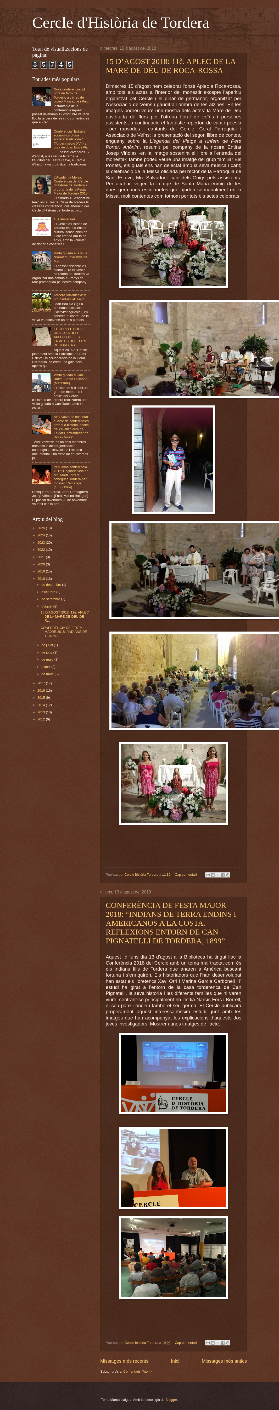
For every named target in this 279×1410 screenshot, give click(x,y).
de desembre (51, 585)
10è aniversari (64, 219)
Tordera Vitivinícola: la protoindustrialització (70, 297)
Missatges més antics (224, 1361)
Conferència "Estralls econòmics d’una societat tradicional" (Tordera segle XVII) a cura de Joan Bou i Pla (71, 139)
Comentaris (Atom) (137, 1371)
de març (47, 674)
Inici (175, 1361)
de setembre (51, 599)
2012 (41, 719)
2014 (41, 705)
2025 (41, 528)
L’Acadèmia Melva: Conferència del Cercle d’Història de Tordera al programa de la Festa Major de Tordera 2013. (71, 185)
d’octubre (48, 592)
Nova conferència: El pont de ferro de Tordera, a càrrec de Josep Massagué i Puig (71, 95)
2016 (41, 690)
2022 (41, 550)
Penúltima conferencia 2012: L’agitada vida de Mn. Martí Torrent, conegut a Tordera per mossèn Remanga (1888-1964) (71, 477)
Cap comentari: (187, 874)
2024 (41, 535)
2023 (41, 542)
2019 (41, 571)
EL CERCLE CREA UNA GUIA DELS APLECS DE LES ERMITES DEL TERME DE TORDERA (71, 337)
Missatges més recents (124, 1361)
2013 (41, 712)
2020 (41, 564)
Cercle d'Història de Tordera (120, 22)
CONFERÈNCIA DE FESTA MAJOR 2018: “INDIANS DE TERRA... (64, 632)
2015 (41, 698)
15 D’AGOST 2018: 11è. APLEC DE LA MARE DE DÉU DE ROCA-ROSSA (171, 65)
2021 (41, 557)
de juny (47, 652)
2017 (41, 683)
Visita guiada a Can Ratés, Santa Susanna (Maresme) (70, 379)
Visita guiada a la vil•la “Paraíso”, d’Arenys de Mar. (70, 257)
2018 (41, 579)
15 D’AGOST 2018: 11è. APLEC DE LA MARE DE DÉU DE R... (65, 616)
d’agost (47, 606)
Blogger (171, 1400)
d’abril (46, 667)
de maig (47, 659)
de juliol (47, 645)
